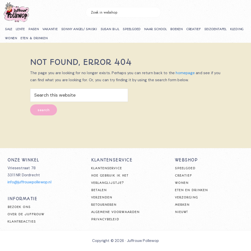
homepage (185, 72)
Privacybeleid (105, 219)
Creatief (183, 175)
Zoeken (154, 12)
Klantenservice (106, 168)
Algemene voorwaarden (115, 212)
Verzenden (101, 197)
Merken (182, 204)
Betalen (99, 190)
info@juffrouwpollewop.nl (29, 182)
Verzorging (186, 197)
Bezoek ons (19, 207)
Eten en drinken (191, 190)
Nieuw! (181, 212)
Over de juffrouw (26, 214)
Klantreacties (22, 221)
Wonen (182, 183)
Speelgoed (185, 168)
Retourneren (103, 204)
